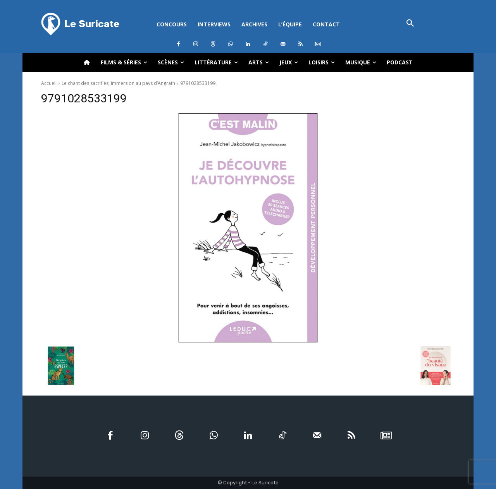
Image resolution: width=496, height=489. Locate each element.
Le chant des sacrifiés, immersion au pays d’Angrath (118, 83)
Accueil (49, 83)
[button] (410, 23)
